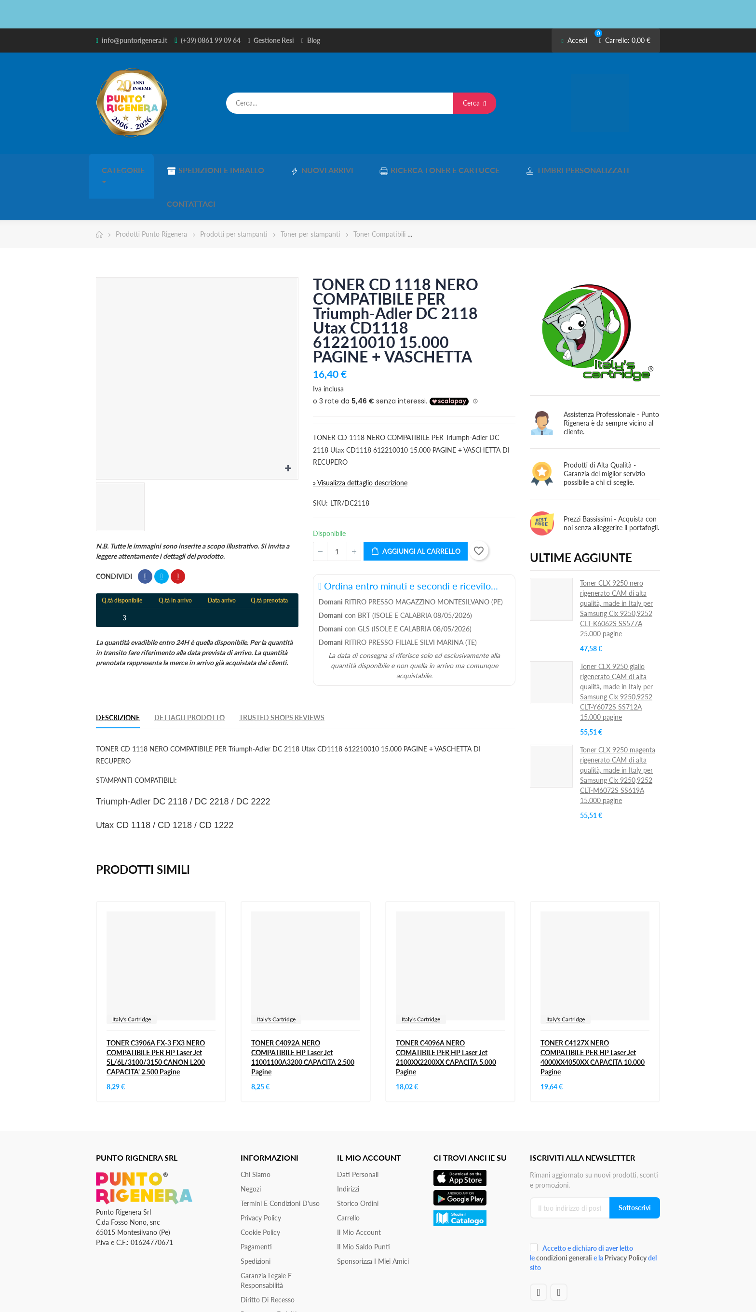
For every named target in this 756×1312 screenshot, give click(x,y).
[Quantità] (337, 510)
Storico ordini (357, 1162)
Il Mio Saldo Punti (363, 1206)
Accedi (574, 40)
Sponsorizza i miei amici (373, 1220)
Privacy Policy (261, 1177)
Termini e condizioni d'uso (280, 1162)
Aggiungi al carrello (415, 510)
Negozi (251, 1148)
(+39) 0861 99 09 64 (211, 40)
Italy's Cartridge (131, 978)
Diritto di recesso (268, 1259)
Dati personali (357, 1133)
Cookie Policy (260, 1191)
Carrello (348, 1177)
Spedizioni (255, 1220)
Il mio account (359, 1191)
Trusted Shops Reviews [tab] (281, 676)
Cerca (474, 103)
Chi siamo (255, 1133)
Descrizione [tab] (118, 676)
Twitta (161, 535)
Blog (313, 40)
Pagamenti (256, 1206)
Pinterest (178, 535)
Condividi (145, 535)
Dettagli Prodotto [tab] (189, 676)
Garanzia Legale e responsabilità (266, 1239)
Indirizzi (348, 1148)
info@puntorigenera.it (134, 40)
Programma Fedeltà (269, 1273)
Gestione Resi (274, 40)
